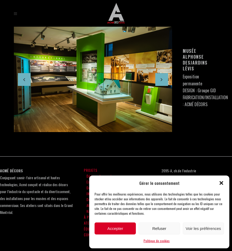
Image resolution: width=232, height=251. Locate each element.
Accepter (115, 228)
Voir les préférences (203, 228)
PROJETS (90, 170)
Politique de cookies (157, 240)
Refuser (159, 228)
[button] (221, 183)
